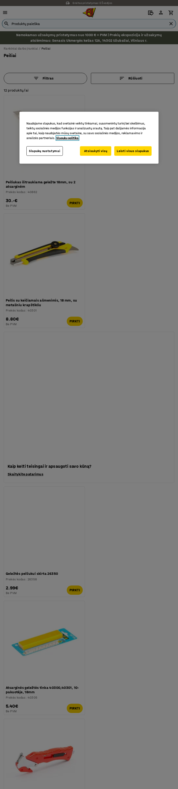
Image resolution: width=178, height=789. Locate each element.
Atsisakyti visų (94, 151)
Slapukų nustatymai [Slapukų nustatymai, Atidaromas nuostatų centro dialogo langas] (44, 151)
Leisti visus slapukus (133, 151)
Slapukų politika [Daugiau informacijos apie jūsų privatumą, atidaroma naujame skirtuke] (67, 138)
